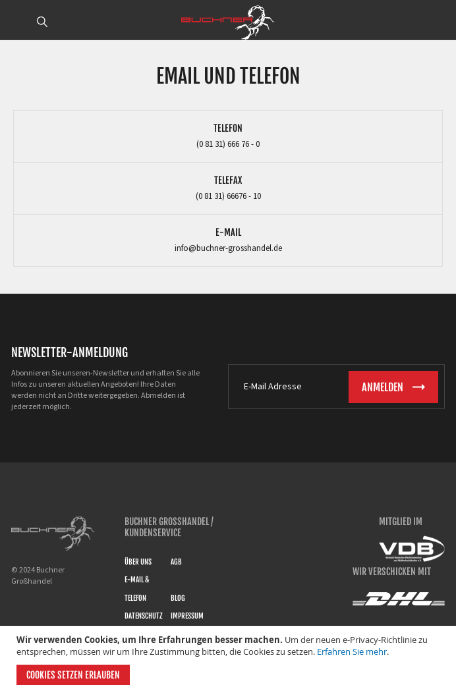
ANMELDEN (438, 21)
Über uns (138, 562)
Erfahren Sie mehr (352, 651)
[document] (229, 659)
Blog (178, 598)
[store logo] (228, 23)
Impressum (187, 616)
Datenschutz (144, 616)
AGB (176, 562)
